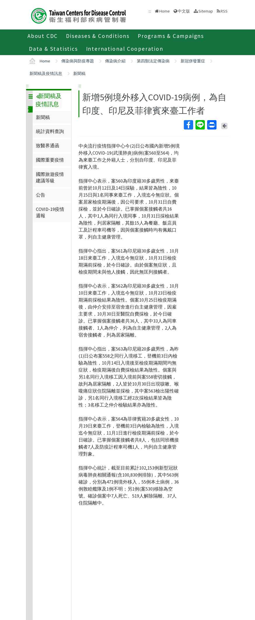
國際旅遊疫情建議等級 (50, 177)
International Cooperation (124, 48)
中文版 (184, 11)
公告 (40, 195)
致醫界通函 (47, 145)
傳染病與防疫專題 (77, 61)
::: (27, 85)
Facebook (188, 124)
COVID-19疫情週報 (50, 212)
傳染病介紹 (115, 61)
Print (211, 124)
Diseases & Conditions (98, 35)
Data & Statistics (53, 48)
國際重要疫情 (50, 160)
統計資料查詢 (50, 131)
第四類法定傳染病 (153, 61)
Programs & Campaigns (171, 35)
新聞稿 (79, 73)
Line (200, 124)
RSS (224, 11)
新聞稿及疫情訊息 (45, 73)
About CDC (42, 35)
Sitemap (205, 11)
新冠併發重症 (193, 61)
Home (164, 11)
